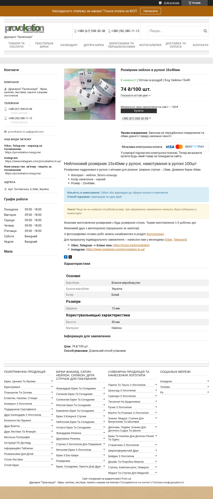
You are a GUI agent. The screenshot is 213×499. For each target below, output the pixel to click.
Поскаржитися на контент (135, 482)
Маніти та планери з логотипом (128, 412)
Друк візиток (12, 426)
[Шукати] (205, 31)
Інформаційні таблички (18, 448)
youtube (165, 387)
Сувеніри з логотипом (122, 396)
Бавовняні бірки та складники (75, 410)
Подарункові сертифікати (20, 409)
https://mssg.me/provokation (130, 245)
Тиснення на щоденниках (124, 401)
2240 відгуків (171, 2)
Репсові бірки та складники (73, 405)
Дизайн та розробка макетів (126, 461)
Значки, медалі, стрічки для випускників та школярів (126, 420)
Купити (138, 110)
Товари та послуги (16, 45)
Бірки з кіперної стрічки (71, 416)
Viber (169, 239)
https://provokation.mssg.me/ (23, 152)
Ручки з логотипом (120, 407)
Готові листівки (13, 459)
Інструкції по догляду (17, 442)
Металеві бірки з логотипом (73, 449)
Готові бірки (11, 465)
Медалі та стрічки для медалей (128, 472)
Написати (150, 11)
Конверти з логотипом (18, 403)
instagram (166, 381)
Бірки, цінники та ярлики (20, 381)
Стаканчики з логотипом (123, 445)
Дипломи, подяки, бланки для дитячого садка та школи (127, 429)
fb (161, 392)
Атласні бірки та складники (73, 427)
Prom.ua (126, 478)
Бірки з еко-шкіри (67, 455)
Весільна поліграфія (17, 437)
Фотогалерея (150, 45)
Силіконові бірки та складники (75, 399)
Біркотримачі (12, 387)
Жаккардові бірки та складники (76, 388)
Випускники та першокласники (121, 45)
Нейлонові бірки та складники (75, 421)
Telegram (180, 239)
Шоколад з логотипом (122, 390)
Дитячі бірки (94, 45)
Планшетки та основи (18, 392)
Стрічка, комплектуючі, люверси (128, 467)
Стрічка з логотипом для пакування (78, 444)
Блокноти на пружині (17, 420)
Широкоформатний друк (123, 450)
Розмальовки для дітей (18, 453)
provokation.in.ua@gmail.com (26, 131)
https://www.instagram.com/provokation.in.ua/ (116, 249)
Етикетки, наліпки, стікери (20, 398)
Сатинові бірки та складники (74, 394)
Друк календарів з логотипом (22, 414)
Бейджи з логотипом (121, 456)
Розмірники (63, 460)
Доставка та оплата (176, 45)
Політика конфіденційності (168, 482)
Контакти (200, 45)
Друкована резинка (68, 438)
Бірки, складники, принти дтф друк (78, 466)
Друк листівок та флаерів (20, 431)
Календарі (68, 45)
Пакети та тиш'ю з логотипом (126, 384)
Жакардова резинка (68, 433)
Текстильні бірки (44, 45)
